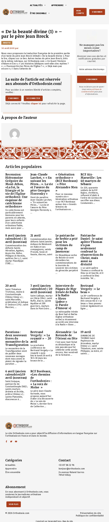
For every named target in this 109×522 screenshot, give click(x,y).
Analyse (7, 43)
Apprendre (60, 5)
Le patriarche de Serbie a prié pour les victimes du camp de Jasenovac (67, 243)
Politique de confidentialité (90, 515)
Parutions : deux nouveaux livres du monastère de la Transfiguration (17, 338)
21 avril (35, 235)
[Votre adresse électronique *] (91, 69)
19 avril (86, 332)
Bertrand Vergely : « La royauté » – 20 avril (40, 336)
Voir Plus (13, 504)
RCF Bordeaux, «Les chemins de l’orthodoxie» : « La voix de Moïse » (41, 379)
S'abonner (97, 12)
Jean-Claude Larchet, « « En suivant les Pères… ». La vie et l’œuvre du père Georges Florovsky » (41, 184)
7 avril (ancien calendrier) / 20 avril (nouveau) (41, 289)
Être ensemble (41, 13)
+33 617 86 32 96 (66, 465)
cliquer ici (36, 103)
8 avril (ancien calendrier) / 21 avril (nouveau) (16, 239)
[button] (46, 5)
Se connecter (33, 98)
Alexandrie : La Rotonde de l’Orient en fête (66, 335)
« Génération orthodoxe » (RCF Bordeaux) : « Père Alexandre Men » (67, 182)
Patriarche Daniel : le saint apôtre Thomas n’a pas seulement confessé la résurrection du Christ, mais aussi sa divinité (92, 250)
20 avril (10, 285)
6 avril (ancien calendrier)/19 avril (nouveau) (16, 374)
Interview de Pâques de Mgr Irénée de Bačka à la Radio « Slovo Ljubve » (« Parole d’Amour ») (67, 297)
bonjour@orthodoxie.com (72, 468)
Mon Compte (80, 12)
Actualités (39, 5)
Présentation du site (90, 513)
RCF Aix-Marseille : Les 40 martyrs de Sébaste (91, 179)
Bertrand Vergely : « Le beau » (90, 289)
